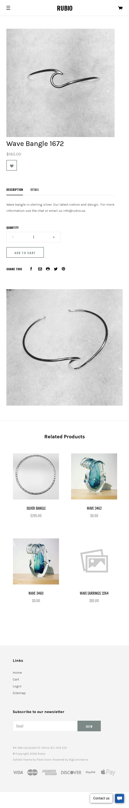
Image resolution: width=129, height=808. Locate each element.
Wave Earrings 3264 (94, 593)
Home (17, 673)
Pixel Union (44, 759)
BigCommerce (78, 759)
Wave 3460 (35, 593)
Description (14, 189)
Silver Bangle (36, 508)
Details (35, 189)
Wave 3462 (94, 508)
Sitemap (19, 693)
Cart (16, 679)
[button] (8, 8)
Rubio (65, 8)
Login (17, 686)
